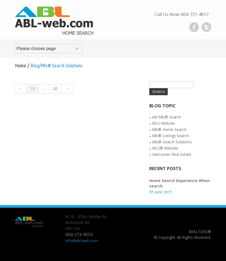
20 (55, 88)
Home (20, 65)
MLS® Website (165, 148)
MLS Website (163, 123)
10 (33, 88)
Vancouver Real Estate (171, 154)
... (44, 88)
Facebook (194, 27)
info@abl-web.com (81, 240)
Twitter (206, 27)
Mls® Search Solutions (172, 141)
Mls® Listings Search (170, 135)
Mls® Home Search (169, 129)
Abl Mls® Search (166, 117)
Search (158, 91)
